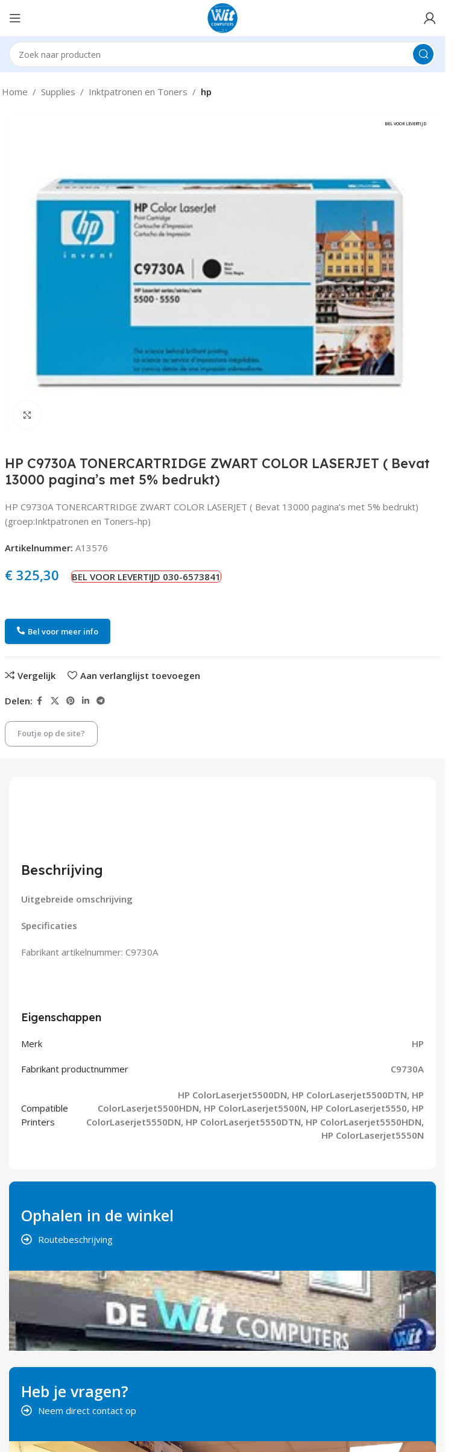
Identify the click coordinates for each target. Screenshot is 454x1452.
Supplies (58, 92)
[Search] (222, 54)
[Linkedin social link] (85, 701)
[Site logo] (222, 17)
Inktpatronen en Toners (138, 92)
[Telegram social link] (101, 701)
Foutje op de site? (51, 733)
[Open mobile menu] (15, 18)
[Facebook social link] (40, 701)
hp (206, 92)
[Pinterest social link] (70, 701)
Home (15, 92)
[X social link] (55, 701)
